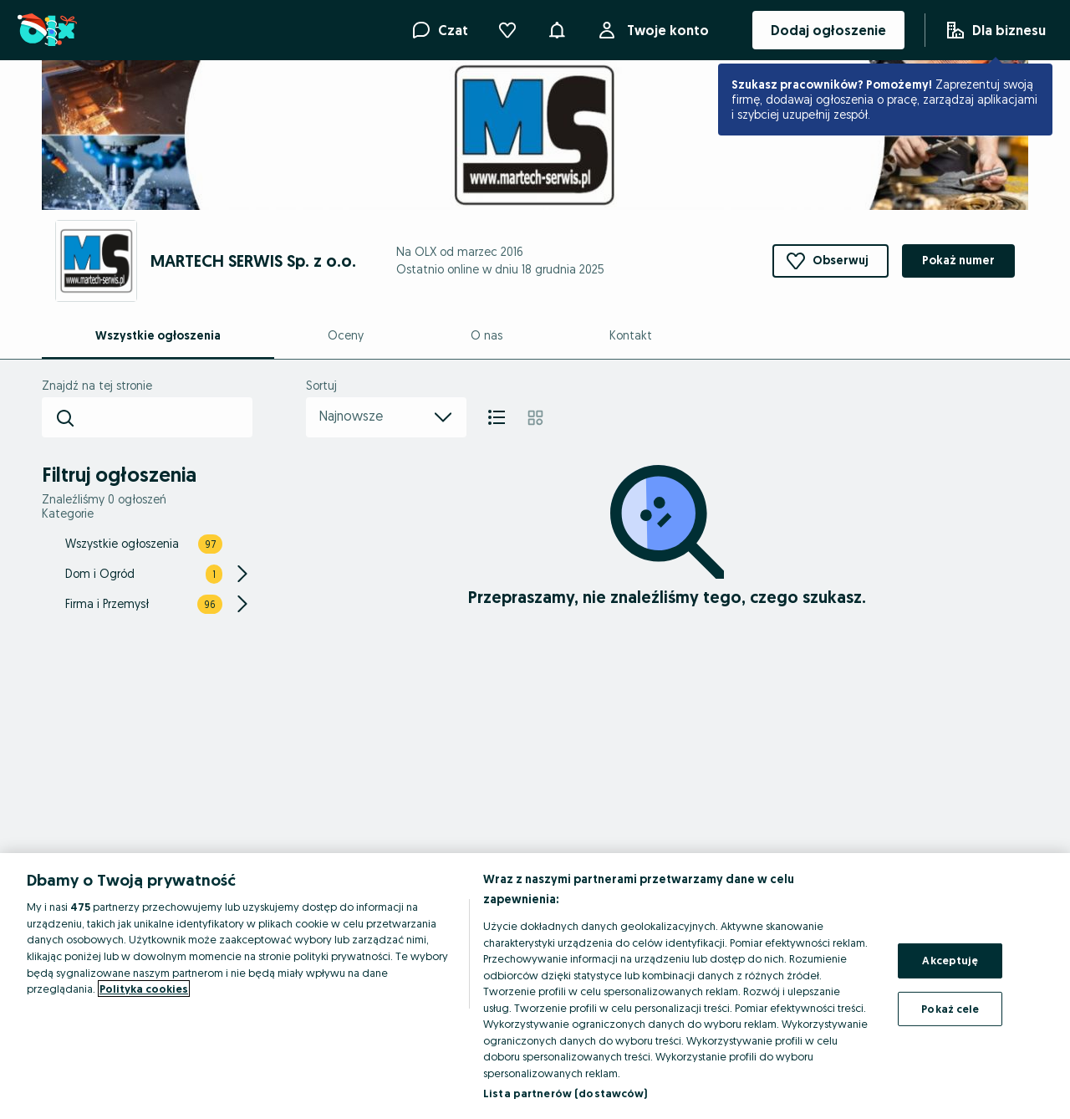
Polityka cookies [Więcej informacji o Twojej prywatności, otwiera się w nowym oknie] (143, 988)
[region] (535, 986)
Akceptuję (950, 960)
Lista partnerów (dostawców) (565, 1093)
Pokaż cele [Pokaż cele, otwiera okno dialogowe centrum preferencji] (950, 1008)
